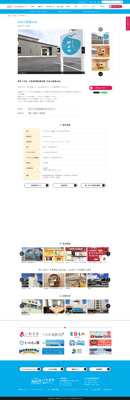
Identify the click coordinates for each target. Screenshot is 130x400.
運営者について (23, 389)
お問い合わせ (108, 389)
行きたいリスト (115, 6)
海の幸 (35, 113)
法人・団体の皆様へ (54, 389)
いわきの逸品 (52, 369)
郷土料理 (42, 113)
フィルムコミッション (29, 369)
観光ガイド (75, 369)
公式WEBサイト (36, 185)
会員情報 (99, 369)
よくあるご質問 (95, 389)
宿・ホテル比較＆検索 (92, 185)
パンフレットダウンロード (71, 389)
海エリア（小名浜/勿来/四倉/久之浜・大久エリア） (42, 109)
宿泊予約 (64, 185)
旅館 (30, 113)
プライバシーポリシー (37, 389)
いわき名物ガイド (128, 23)
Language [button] (82, 2)
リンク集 (85, 389)
